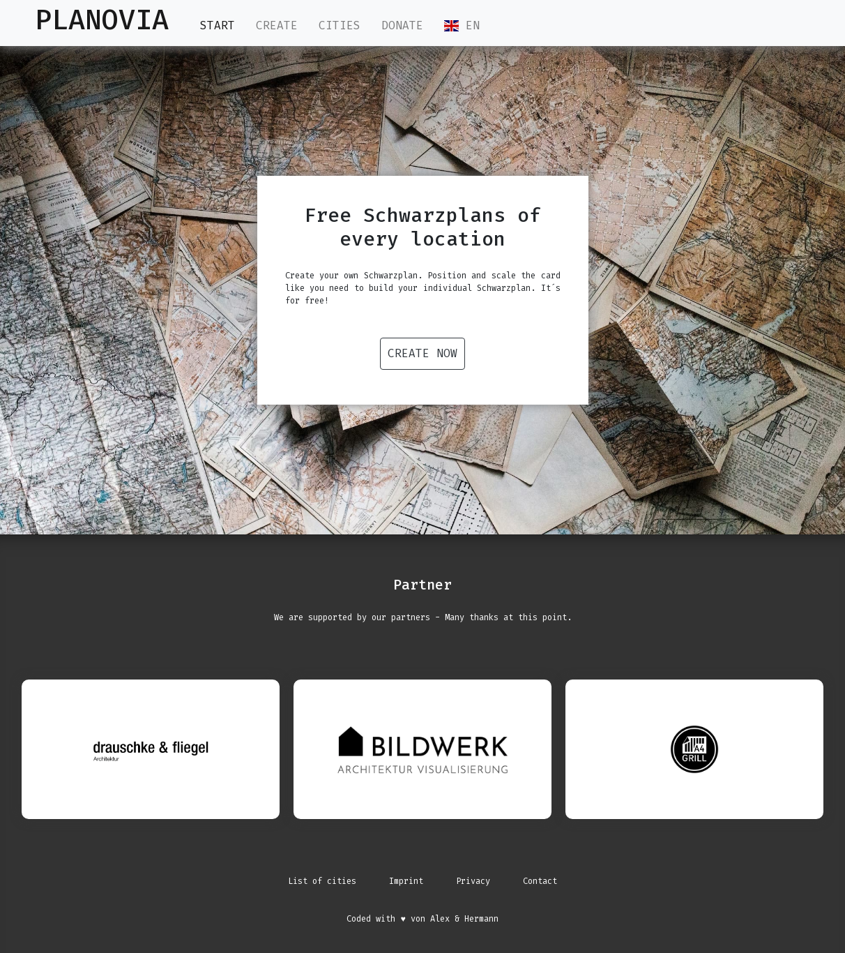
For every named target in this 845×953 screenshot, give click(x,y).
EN (462, 25)
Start (217, 25)
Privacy (473, 881)
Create (277, 25)
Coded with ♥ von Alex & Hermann (422, 918)
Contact (540, 881)
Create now (422, 353)
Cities (339, 25)
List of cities (322, 881)
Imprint (406, 881)
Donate (402, 25)
